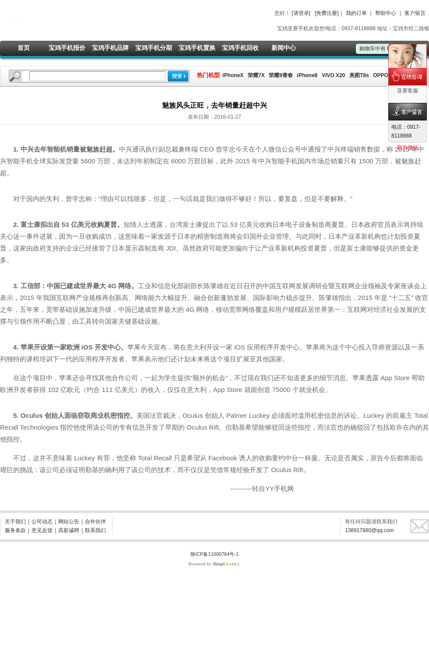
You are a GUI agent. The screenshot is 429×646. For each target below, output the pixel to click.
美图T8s (359, 75)
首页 (24, 47)
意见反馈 (42, 530)
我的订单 (356, 13)
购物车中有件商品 (383, 49)
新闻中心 (283, 47)
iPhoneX (232, 75)
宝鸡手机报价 (67, 47)
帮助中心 (385, 13)
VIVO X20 (333, 75)
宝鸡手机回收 (240, 47)
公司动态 (42, 522)
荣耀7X (256, 75)
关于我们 (15, 522)
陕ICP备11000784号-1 (214, 554)
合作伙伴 (95, 522)
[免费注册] (327, 13)
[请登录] (301, 13)
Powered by (208, 563)
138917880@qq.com (369, 530)
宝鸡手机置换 (197, 47)
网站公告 (68, 522)
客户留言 (414, 13)
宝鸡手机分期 (153, 47)
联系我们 (95, 530)
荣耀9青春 (281, 75)
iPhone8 (307, 75)
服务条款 (15, 530)
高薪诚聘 (68, 530)
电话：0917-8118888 (406, 131)
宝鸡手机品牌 (110, 47)
